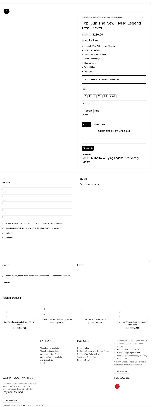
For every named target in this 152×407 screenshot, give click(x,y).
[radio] (85, 96)
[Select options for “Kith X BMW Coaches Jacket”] (82, 309)
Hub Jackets (21, 405)
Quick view (7, 317)
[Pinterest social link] (117, 386)
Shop (89, 17)
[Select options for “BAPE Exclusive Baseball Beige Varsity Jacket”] (7, 311)
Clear (85, 114)
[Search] (133, 5)
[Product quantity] (86, 124)
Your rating (7, 233)
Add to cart (99, 124)
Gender (86, 104)
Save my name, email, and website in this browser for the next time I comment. (37, 276)
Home (84, 17)
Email (80, 265)
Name (5, 265)
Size (85, 89)
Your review (7, 237)
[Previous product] (140, 17)
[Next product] (145, 17)
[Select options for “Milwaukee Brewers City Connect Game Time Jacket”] (120, 311)
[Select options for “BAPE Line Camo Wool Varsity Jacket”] (44, 309)
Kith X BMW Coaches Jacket (95, 319)
